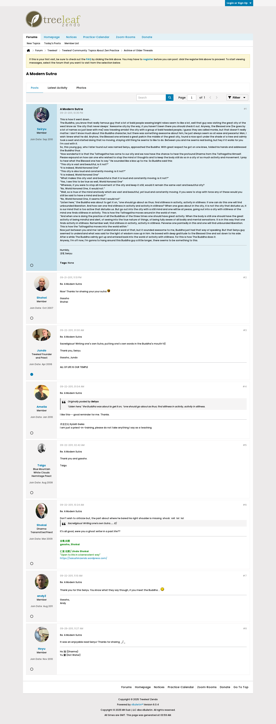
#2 (245, 277)
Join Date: (36, 139)
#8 (245, 628)
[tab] (34, 88)
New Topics (33, 43)
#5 (245, 445)
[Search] (154, 97)
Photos (81, 88)
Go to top (240, 687)
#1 (245, 108)
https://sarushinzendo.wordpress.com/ (83, 558)
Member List (72, 43)
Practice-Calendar (96, 37)
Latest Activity (57, 88)
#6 (245, 504)
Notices (71, 37)
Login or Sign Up (239, 3)
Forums (31, 37)
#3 (245, 330)
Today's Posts (52, 43)
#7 (245, 575)
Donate (147, 37)
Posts (35, 88)
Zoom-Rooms (125, 37)
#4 (245, 386)
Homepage (52, 37)
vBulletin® (137, 704)
